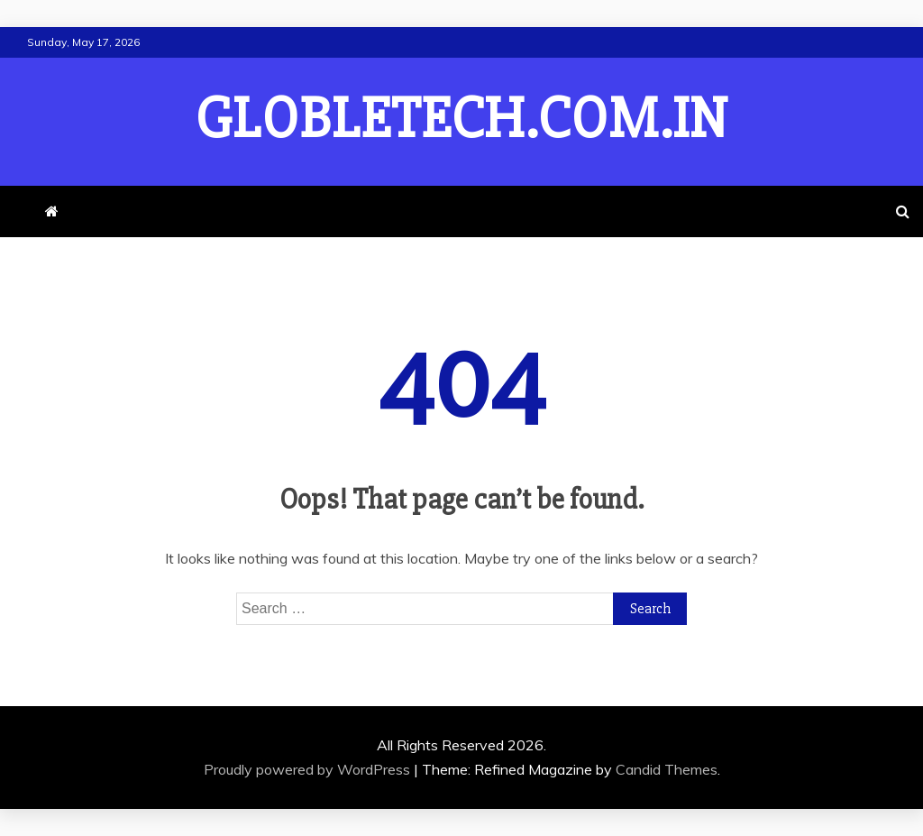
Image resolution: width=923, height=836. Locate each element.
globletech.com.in (462, 119)
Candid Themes (666, 769)
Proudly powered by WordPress (309, 769)
